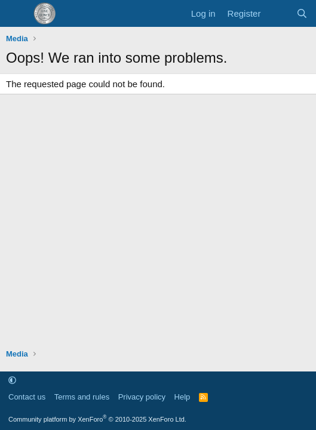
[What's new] (278, 13)
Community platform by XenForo (97, 419)
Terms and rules (81, 396)
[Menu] (16, 14)
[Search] (302, 13)
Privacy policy (141, 396)
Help (182, 396)
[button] (12, 380)
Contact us (26, 396)
